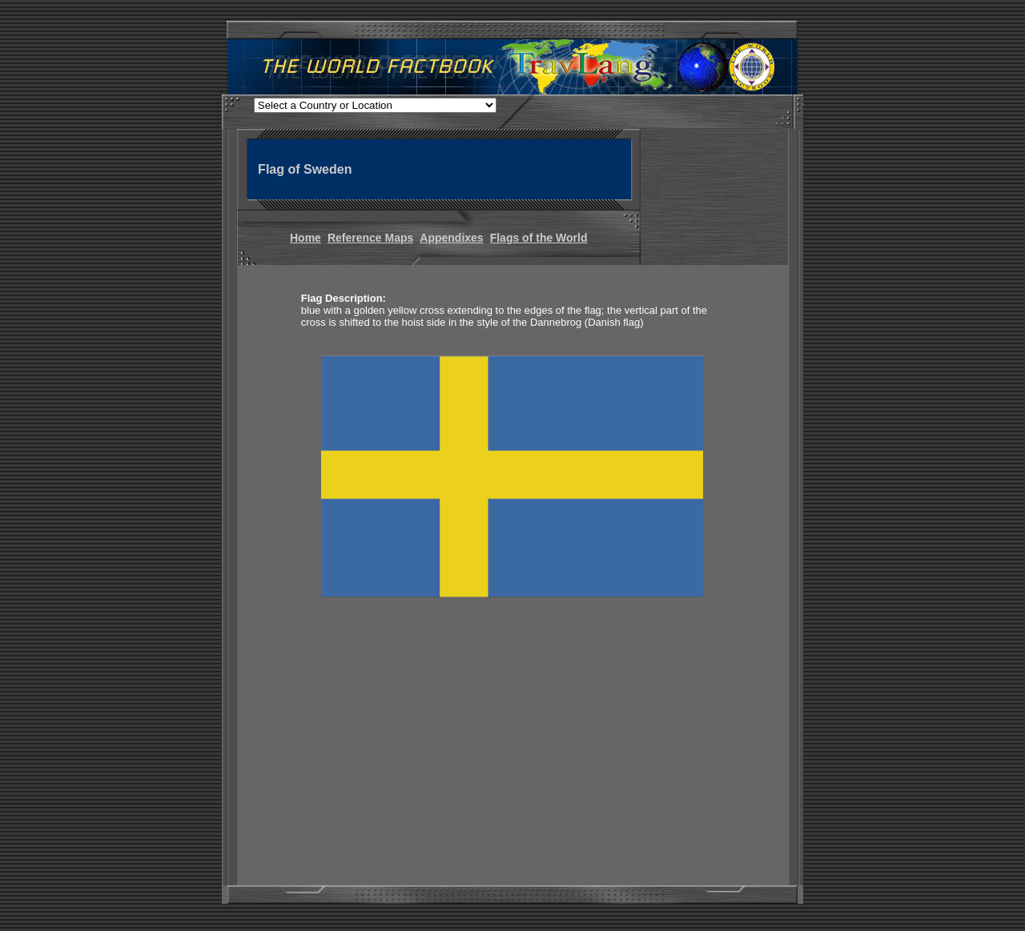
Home (305, 237)
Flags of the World (539, 237)
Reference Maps (370, 237)
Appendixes (451, 237)
